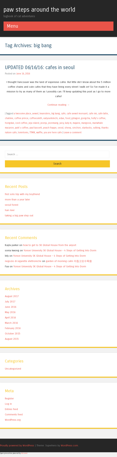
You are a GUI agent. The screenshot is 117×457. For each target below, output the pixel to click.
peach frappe (50, 127)
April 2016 (10, 317)
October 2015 (12, 333)
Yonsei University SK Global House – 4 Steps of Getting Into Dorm (60, 250)
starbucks (87, 127)
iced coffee (21, 123)
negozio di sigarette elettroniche (23, 261)
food (67, 118)
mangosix (86, 123)
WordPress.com (69, 445)
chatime (9, 118)
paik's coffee (21, 127)
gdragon (76, 118)
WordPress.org (13, 419)
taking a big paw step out (19, 215)
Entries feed (11, 409)
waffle (39, 132)
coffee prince (21, 118)
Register (9, 398)
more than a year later (17, 199)
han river (10, 210)
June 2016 (10, 306)
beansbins (45, 113)
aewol (35, 113)
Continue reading (58, 104)
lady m (68, 123)
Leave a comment (73, 132)
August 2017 (12, 296)
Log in (8, 403)
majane (76, 123)
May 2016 (10, 312)
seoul (60, 127)
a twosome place (22, 113)
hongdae (9, 123)
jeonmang (53, 123)
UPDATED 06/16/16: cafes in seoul (40, 67)
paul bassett (36, 127)
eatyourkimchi (50, 118)
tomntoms (23, 132)
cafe (63, 113)
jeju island (34, 123)
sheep (68, 127)
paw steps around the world (39, 9)
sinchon (76, 127)
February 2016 (13, 328)
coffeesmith (36, 118)
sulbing (96, 127)
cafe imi (93, 113)
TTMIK (32, 132)
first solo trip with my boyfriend (22, 194)
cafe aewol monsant (77, 113)
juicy (61, 123)
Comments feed (14, 414)
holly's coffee (98, 118)
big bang (55, 113)
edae (61, 118)
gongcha (85, 118)
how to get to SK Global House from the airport (49, 245)
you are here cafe (53, 132)
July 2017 (10, 301)
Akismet (24, 453)
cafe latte (103, 113)
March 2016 (11, 322)
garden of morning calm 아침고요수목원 (69, 261)
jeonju (43, 123)
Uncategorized (13, 368)
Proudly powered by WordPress (17, 445)
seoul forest (11, 204)
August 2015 (12, 338)
